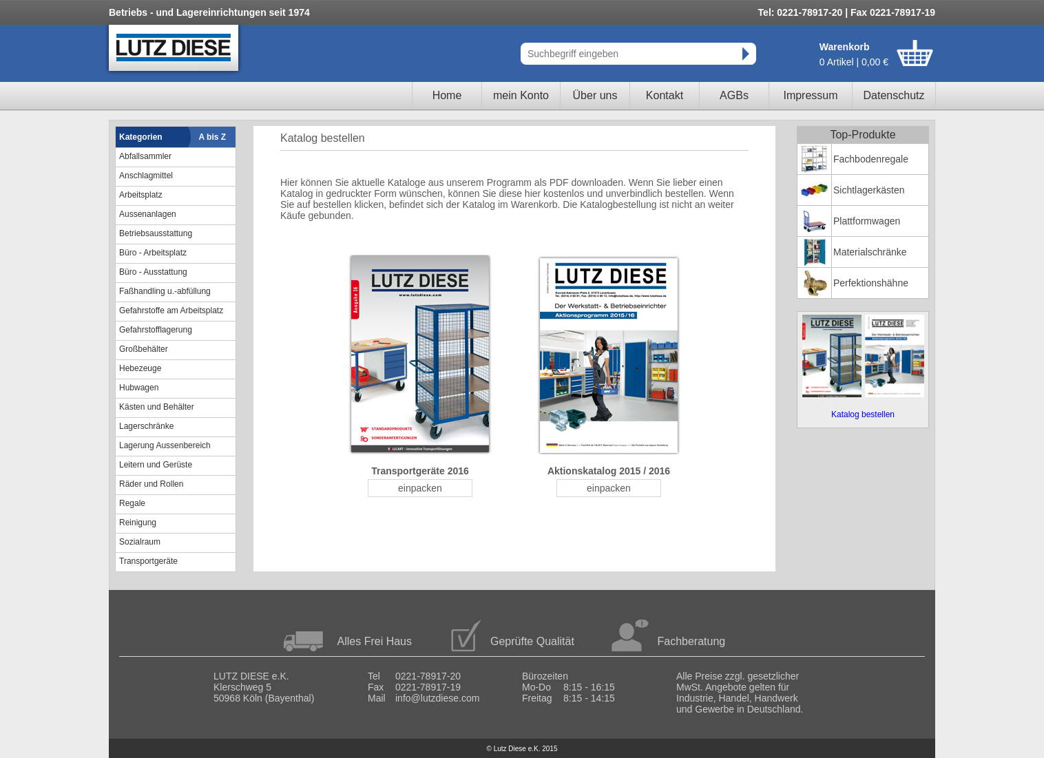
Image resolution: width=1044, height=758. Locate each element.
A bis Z (213, 137)
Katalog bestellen (863, 414)
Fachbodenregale (870, 159)
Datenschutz (894, 95)
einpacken (420, 488)
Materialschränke (870, 251)
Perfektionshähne (870, 282)
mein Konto (521, 95)
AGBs (734, 95)
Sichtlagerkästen (869, 190)
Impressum (810, 95)
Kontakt (664, 95)
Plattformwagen (866, 221)
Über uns (595, 95)
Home (447, 95)
